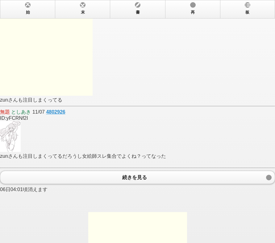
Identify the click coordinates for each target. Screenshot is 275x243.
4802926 (55, 112)
